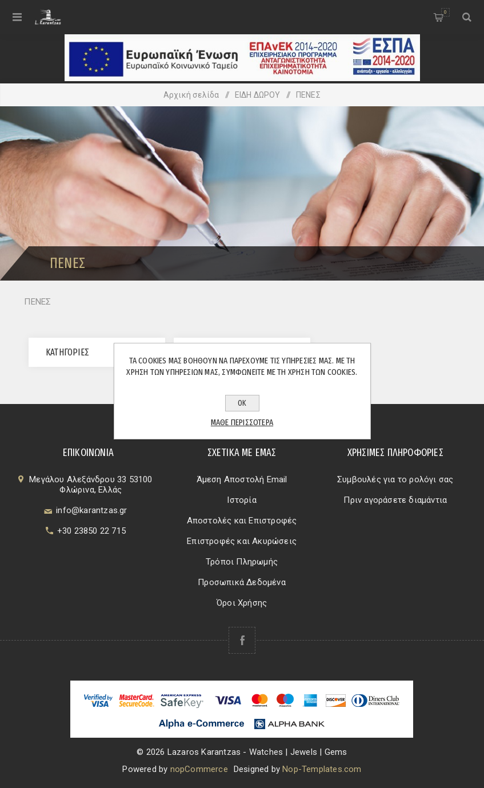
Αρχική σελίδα (191, 94)
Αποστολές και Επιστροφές (242, 520)
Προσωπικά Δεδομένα (242, 582)
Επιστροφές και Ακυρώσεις (242, 541)
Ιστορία (241, 500)
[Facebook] (242, 640)
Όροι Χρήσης (242, 603)
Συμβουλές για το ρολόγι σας (395, 479)
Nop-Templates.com (321, 769)
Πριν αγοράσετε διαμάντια (395, 500)
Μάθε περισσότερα (242, 422)
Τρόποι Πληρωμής (242, 562)
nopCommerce (199, 769)
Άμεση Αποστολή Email (242, 479)
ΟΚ (242, 403)
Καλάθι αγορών (445, 12)
